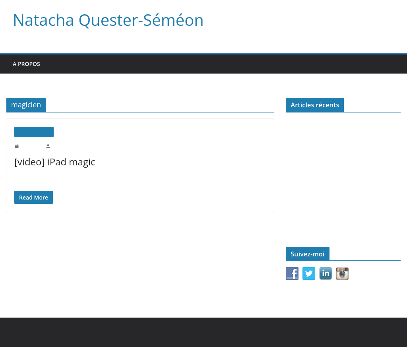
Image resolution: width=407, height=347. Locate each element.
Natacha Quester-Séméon (105, 20)
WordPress (181, 332)
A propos (27, 64)
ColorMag (147, 332)
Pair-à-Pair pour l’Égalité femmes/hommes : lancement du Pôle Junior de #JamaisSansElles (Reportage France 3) (338, 176)
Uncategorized (33, 132)
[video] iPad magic (53, 161)
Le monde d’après (306, 198)
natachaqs (61, 146)
